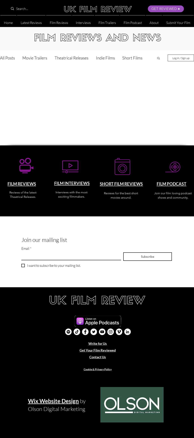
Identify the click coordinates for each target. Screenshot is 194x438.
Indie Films (105, 57)
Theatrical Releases (71, 57)
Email (26, 248)
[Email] (70, 256)
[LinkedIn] (127, 331)
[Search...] (33, 8)
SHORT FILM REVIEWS (121, 183)
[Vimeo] (119, 331)
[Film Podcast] (68, 331)
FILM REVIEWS (22, 183)
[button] (154, 21)
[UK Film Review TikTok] (77, 331)
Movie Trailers (34, 57)
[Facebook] (85, 331)
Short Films (132, 57)
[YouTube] (102, 331)
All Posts (7, 57)
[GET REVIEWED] (166, 8)
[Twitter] (93, 331)
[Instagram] (110, 331)
